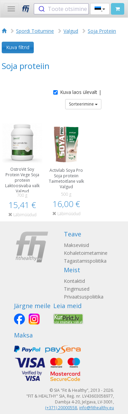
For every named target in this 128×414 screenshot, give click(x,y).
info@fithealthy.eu (96, 408)
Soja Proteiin (102, 31)
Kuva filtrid (17, 47)
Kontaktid (74, 281)
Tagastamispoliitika (85, 261)
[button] (100, 9)
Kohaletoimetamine (86, 253)
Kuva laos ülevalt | (77, 92)
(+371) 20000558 (61, 408)
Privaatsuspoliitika (83, 296)
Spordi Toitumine (35, 31)
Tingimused (76, 289)
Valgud (70, 31)
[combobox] (61, 8)
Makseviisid (76, 245)
